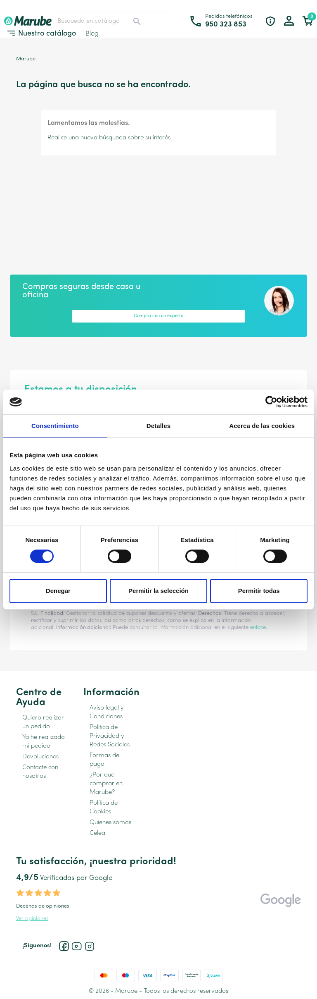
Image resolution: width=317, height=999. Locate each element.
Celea (97, 833)
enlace (258, 627)
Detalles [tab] (158, 425)
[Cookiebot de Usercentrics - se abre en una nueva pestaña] (271, 402)
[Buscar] (99, 21)
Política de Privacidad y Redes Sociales (110, 736)
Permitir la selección (158, 590)
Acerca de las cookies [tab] (262, 425)
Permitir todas (259, 590)
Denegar (58, 590)
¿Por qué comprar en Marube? (106, 784)
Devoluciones (40, 757)
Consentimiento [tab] (55, 425)
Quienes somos (110, 823)
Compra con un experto (158, 316)
